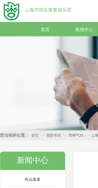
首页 (45, 29)
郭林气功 (76, 135)
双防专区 (54, 135)
